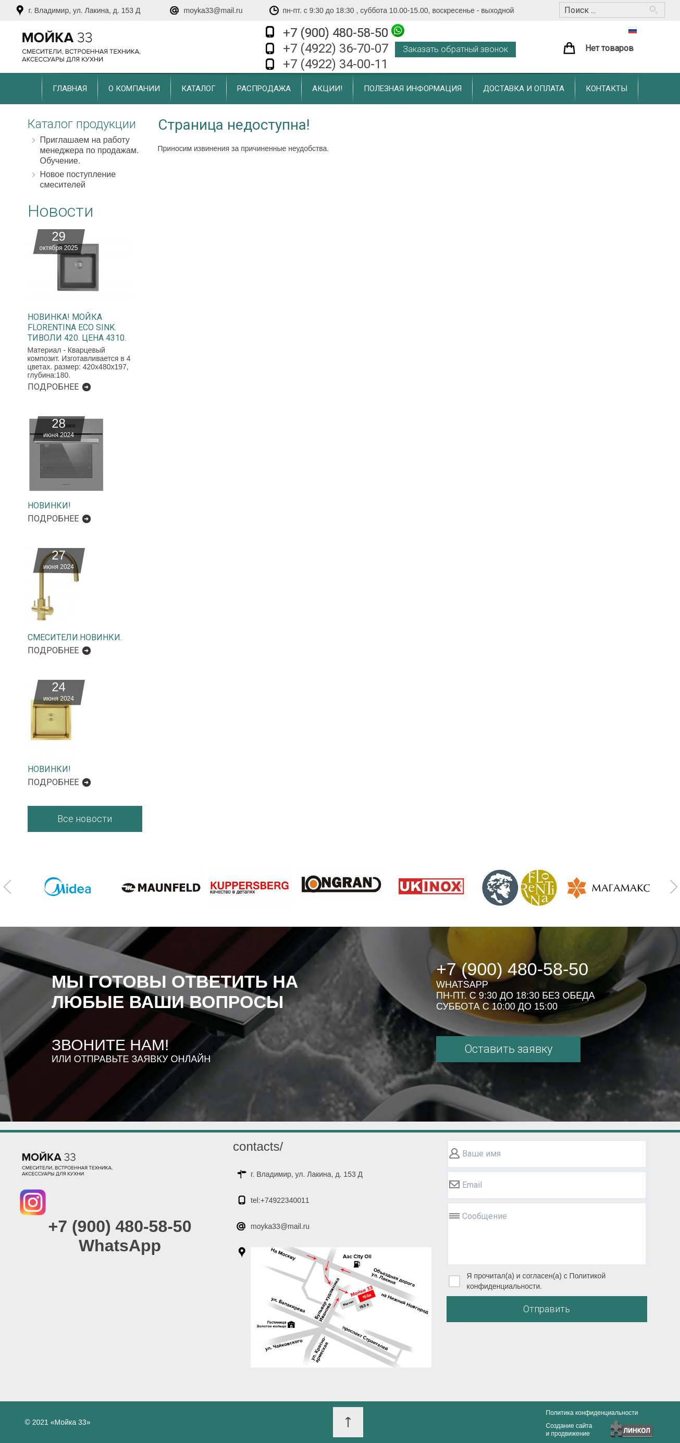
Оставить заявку (508, 1048)
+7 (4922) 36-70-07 (335, 48)
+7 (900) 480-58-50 (343, 32)
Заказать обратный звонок (455, 49)
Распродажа (264, 88)
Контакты (606, 88)
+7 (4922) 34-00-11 (335, 64)
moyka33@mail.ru (213, 10)
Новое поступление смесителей (78, 179)
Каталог (198, 88)
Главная (70, 88)
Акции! (327, 88)
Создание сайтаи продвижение (569, 1429)
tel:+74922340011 (280, 1200)
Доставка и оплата (523, 88)
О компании (134, 88)
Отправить (546, 1308)
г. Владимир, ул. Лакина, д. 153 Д (85, 10)
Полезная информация (413, 88)
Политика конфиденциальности (592, 1412)
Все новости (84, 818)
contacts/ (258, 1146)
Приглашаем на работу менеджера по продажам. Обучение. (89, 150)
